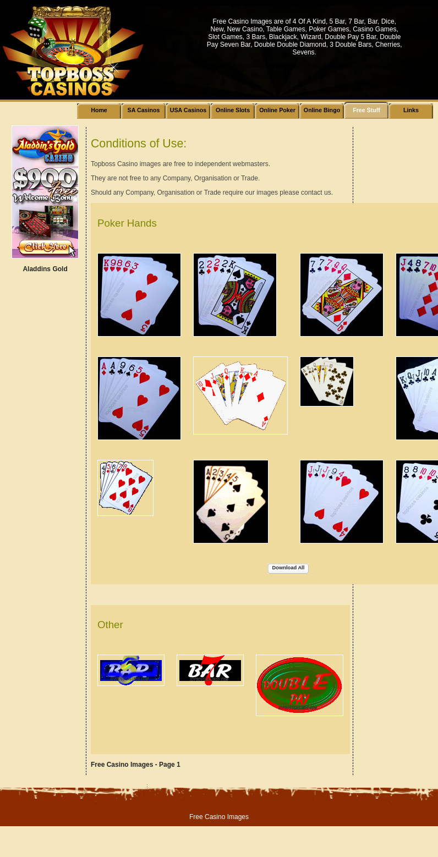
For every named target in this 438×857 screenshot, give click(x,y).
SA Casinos (144, 110)
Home (99, 110)
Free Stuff (366, 110)
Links (411, 110)
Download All (288, 567)
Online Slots (233, 110)
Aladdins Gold (45, 269)
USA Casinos (188, 110)
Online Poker (277, 110)
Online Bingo (322, 110)
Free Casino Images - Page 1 (135, 764)
